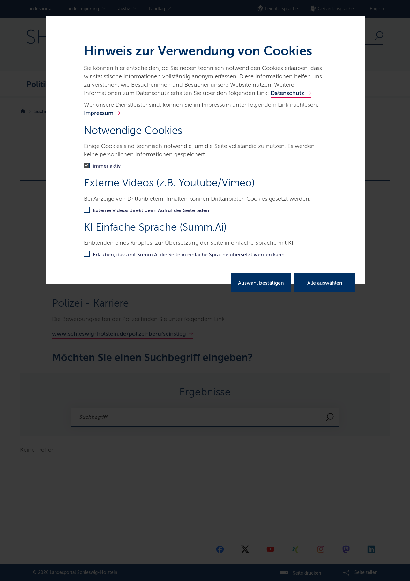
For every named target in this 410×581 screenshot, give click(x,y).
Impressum (98, 113)
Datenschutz (287, 92)
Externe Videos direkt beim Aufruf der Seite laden (151, 210)
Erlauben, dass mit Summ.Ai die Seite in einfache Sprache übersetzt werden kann (189, 254)
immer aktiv (107, 166)
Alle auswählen (324, 283)
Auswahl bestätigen (261, 283)
